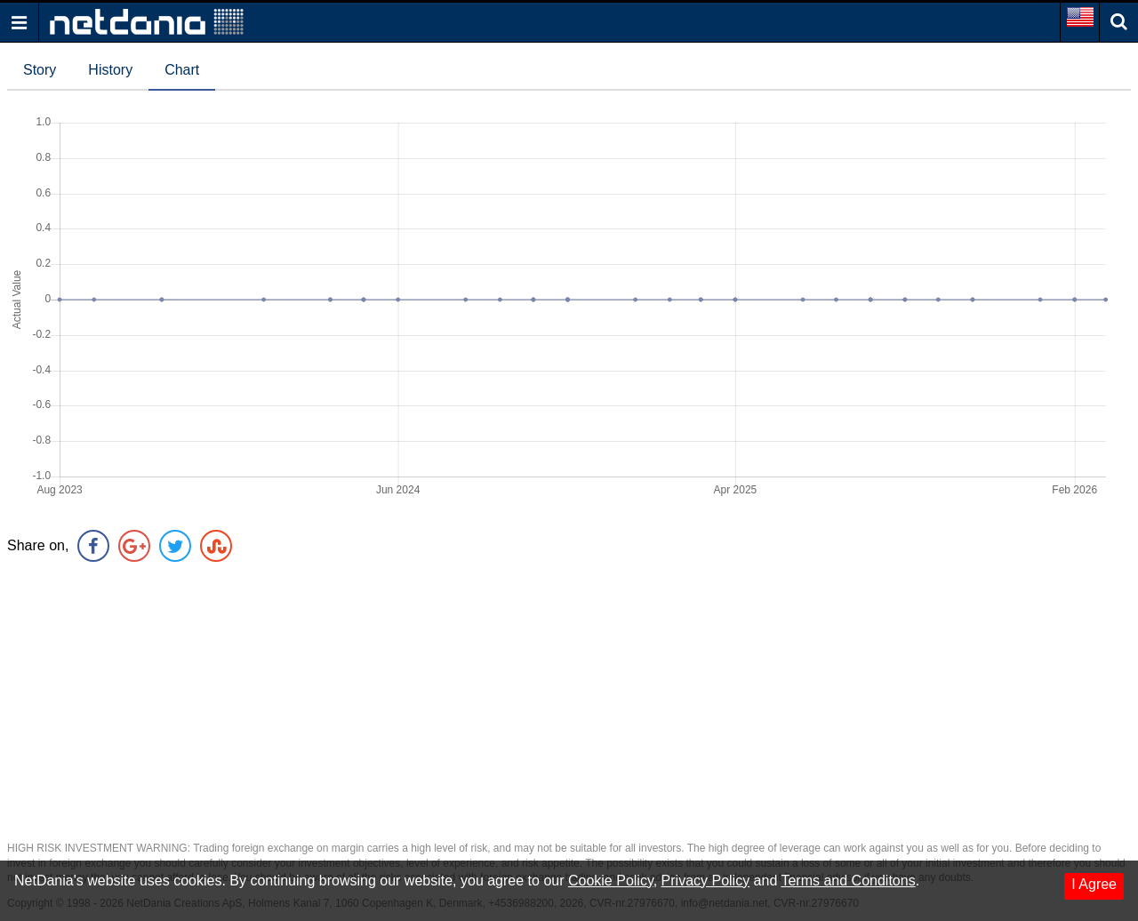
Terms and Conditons (848, 880)
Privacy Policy (705, 880)
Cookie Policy (610, 880)
